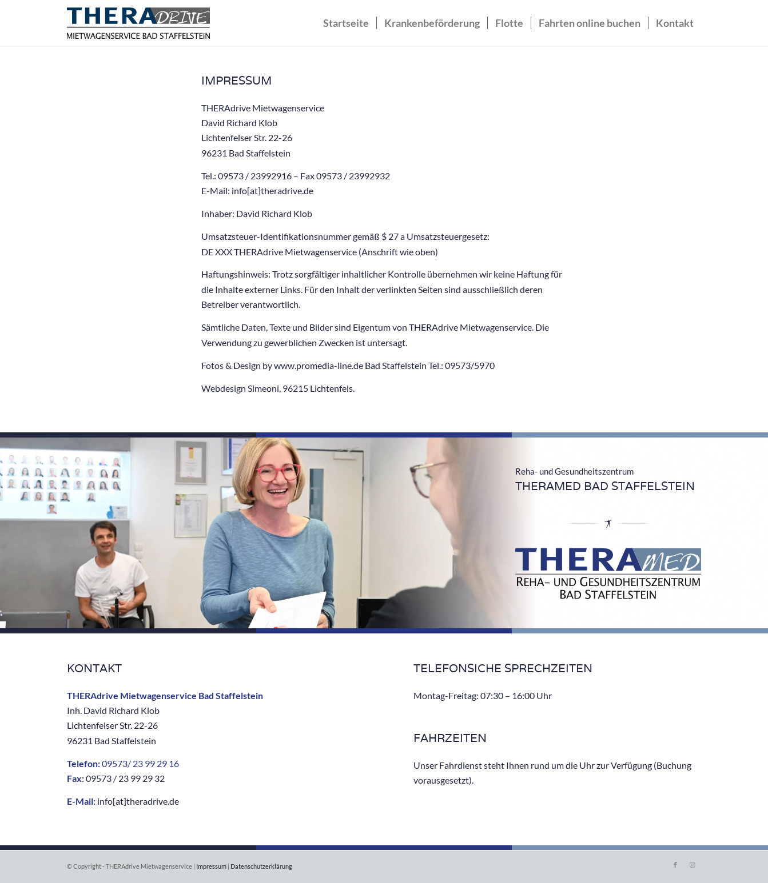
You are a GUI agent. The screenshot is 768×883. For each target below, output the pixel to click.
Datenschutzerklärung (261, 866)
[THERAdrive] (138, 26)
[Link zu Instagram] (692, 864)
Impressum (211, 866)
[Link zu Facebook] (675, 864)
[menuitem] (346, 23)
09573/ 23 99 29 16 (140, 763)
